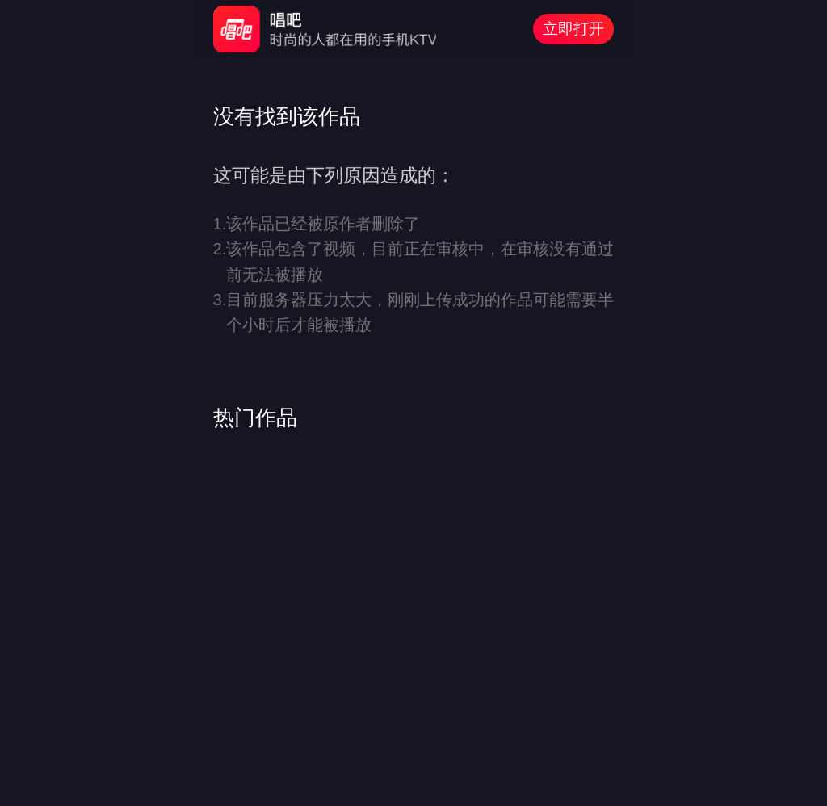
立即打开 (573, 28)
